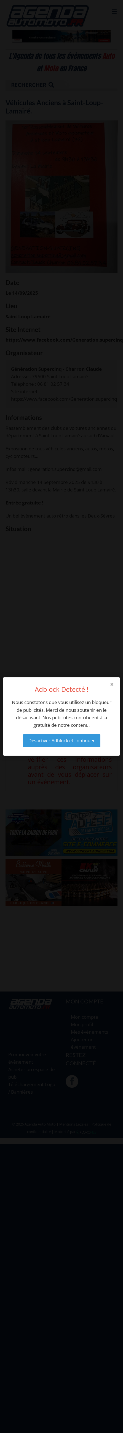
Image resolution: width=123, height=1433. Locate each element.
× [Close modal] (112, 684)
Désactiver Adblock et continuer (61, 741)
